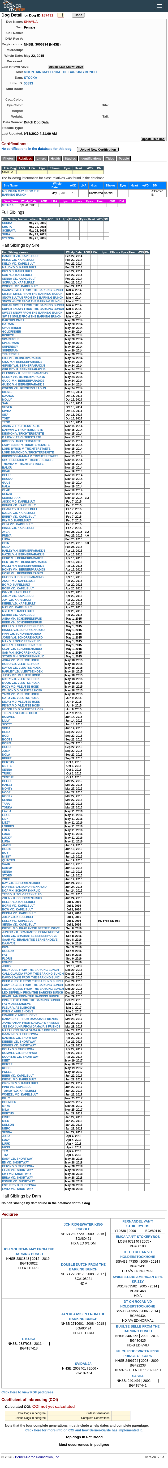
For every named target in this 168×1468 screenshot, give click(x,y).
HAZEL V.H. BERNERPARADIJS (23, 554)
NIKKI (6, 1147)
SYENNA (8, 238)
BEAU (6, 471)
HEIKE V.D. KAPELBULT (18, 260)
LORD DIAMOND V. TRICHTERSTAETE (28, 452)
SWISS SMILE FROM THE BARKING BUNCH (31, 316)
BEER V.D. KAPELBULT (18, 1075)
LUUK (6, 1143)
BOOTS (7, 739)
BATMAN (8, 324)
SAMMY (7, 868)
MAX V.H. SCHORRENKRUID (21, 641)
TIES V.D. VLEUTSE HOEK (19, 713)
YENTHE (8, 777)
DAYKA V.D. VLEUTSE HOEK (21, 667)
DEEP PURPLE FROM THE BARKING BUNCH (32, 981)
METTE (7, 766)
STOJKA (30, 77)
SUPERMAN (10, 350)
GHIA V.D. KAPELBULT (17, 524)
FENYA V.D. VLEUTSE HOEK (21, 705)
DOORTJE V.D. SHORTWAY (20, 1056)
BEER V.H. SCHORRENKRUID (22, 622)
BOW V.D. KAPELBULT (17, 909)
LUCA (6, 834)
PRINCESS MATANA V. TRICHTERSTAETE (30, 456)
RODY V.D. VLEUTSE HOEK (20, 686)
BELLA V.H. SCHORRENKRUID (22, 626)
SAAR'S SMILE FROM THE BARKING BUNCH (32, 290)
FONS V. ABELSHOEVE (17, 1011)
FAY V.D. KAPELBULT (16, 520)
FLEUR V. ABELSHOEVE (18, 1007)
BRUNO (7, 479)
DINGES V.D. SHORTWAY (19, 1045)
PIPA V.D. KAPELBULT (17, 271)
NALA (6, 486)
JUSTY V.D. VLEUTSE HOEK (21, 675)
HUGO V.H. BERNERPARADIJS (22, 577)
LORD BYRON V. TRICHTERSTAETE (26, 448)
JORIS (6, 966)
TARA (6, 803)
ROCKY (7, 796)
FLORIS (7, 958)
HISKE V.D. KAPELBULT (18, 528)
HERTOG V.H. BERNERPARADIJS (24, 562)
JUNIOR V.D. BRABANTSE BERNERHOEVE (31, 932)
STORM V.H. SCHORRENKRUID (23, 656)
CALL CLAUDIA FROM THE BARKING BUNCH (33, 973)
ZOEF (6, 879)
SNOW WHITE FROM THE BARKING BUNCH (31, 301)
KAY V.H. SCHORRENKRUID (21, 883)
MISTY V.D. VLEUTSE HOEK (21, 679)
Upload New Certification (98, 149)
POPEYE (8, 335)
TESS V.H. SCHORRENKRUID (22, 894)
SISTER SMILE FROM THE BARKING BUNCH (32, 294)
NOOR (6, 792)
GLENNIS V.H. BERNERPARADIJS (25, 373)
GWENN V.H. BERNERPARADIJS (24, 388)
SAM (5, 403)
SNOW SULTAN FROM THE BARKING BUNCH (33, 297)
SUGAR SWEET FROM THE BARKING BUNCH (33, 305)
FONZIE (7, 962)
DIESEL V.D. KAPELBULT (19, 1079)
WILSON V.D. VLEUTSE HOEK (22, 690)
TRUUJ (7, 773)
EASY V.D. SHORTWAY (17, 1158)
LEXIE (6, 815)
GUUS (6, 482)
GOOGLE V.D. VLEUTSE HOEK (22, 709)
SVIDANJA (83, 1364)
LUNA (6, 539)
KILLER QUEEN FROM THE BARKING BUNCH (33, 988)
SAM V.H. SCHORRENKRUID (21, 652)
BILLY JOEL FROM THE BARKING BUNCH (30, 970)
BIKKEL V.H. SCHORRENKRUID (23, 630)
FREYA (7, 535)
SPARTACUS (10, 339)
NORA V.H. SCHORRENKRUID (22, 645)
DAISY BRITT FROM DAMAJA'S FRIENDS (30, 1019)
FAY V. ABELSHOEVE (16, 1004)
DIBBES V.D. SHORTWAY (19, 1041)
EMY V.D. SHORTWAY (16, 1174)
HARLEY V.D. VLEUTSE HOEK (22, 671)
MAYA (6, 1106)
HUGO (6, 747)
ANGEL (7, 845)
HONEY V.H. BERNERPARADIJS (23, 569)
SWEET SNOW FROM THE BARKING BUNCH (32, 312)
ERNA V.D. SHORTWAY (17, 1177)
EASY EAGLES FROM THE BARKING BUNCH (32, 985)
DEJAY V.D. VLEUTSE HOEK (21, 701)
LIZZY (6, 822)
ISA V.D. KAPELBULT (16, 592)
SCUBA (7, 223)
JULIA (6, 1136)
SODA (6, 728)
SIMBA (6, 411)
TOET (6, 418)
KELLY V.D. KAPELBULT (18, 263)
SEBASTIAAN (11, 497)
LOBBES (8, 826)
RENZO (7, 494)
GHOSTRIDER (11, 328)
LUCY (6, 1140)
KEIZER (7, 1064)
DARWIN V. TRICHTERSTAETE (22, 430)
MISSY (6, 856)
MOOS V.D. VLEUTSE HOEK (21, 683)
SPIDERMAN (10, 343)
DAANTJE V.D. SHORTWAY (20, 1034)
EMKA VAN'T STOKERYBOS (138, 1237)
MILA (5, 1109)
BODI (5, 735)
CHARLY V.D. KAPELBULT (19, 509)
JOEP (6, 751)
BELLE (6, 475)
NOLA (6, 754)
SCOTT (7, 724)
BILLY (6, 1098)
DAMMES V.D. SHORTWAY (20, 1038)
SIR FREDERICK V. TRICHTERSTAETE (27, 460)
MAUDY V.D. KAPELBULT (19, 267)
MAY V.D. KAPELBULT (17, 607)
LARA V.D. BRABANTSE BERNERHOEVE (29, 936)
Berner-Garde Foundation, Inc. (37, 1457)
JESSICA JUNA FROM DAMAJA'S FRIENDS (31, 1026)
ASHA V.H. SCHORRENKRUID (22, 618)
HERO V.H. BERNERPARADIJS (22, 558)
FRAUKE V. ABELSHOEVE (19, 1015)
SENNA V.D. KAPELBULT (19, 278)
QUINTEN (8, 860)
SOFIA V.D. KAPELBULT (18, 282)
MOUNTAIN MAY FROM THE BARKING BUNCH (60, 72)
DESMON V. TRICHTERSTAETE (23, 433)
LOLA (6, 830)
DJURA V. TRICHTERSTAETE (21, 437)
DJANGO (8, 396)
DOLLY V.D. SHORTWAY (18, 1049)
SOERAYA (9, 230)
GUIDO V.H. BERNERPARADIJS (23, 384)
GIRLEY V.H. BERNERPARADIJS (24, 369)
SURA (6, 234)
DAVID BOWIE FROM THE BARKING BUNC (31, 977)
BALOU (7, 467)
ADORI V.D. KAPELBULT (18, 581)
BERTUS (8, 762)
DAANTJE (9, 943)
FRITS (6, 1117)
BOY (5, 853)
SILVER (7, 407)
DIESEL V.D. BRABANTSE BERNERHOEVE (31, 928)
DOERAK (8, 951)
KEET (6, 1060)
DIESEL (7, 392)
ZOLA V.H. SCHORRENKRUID (22, 898)
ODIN (5, 543)
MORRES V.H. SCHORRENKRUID (24, 886)
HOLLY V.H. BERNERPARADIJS (23, 565)
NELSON (8, 1124)
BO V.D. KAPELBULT (16, 584)
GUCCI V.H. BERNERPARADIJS (23, 380)
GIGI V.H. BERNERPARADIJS (21, 358)
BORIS (6, 743)
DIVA (5, 947)
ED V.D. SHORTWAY (15, 1162)
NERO (6, 1128)
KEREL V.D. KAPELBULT (18, 603)
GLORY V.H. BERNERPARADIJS (23, 377)
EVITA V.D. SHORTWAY (17, 1189)
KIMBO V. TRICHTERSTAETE (21, 441)
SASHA (138, 1376)
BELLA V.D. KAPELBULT (18, 902)
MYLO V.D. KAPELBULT (18, 611)
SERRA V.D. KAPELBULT (19, 615)
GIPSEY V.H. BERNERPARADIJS (24, 365)
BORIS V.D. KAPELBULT (18, 905)
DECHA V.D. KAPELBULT (19, 913)
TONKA (7, 807)
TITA (5, 1155)
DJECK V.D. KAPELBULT (18, 513)
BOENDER (9, 1102)
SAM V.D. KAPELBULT (17, 275)
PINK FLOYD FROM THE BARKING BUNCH (31, 1000)
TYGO (6, 422)
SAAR (6, 864)
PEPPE (7, 758)
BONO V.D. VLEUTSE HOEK (20, 664)
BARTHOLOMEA (13, 320)
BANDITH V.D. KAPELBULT (20, 256)
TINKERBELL (11, 354)
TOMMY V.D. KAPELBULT (19, 1090)
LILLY (6, 720)
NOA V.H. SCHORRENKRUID (21, 890)
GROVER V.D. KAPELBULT (20, 1083)
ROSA (6, 547)
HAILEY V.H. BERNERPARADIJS (23, 550)
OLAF (6, 490)
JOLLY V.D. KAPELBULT (18, 596)
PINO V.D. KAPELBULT (17, 1087)
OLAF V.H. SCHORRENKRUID (22, 649)
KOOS (6, 1068)
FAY (4, 954)
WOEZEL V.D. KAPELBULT (20, 286)
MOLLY (7, 399)
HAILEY (7, 785)
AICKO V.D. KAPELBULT (18, 501)
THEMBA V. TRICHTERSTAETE (22, 463)
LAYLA (6, 811)
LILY (5, 819)
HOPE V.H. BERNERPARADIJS (22, 573)
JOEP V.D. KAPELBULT (17, 917)
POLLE (7, 1072)
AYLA (6, 531)
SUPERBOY (10, 346)
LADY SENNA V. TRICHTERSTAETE (26, 445)
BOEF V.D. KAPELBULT (18, 588)
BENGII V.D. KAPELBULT (19, 505)
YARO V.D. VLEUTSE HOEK (20, 694)
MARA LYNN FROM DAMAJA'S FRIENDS (29, 1030)
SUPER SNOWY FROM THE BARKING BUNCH (33, 309)
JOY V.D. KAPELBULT (16, 599)
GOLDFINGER (11, 331)
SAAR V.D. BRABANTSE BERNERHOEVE (29, 939)
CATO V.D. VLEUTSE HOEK (20, 698)
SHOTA (7, 226)
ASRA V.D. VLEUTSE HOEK (20, 660)
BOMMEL (8, 717)
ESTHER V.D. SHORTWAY (19, 1185)
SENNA (7, 769)
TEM (5, 1151)
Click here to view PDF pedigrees (27, 1392)
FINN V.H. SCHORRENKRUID (21, 633)
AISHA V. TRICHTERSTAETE (21, 426)
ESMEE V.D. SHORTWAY (18, 1181)
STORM (7, 875)
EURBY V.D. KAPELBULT (19, 516)
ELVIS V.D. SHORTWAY (17, 1170)
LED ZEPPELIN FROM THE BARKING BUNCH (32, 992)
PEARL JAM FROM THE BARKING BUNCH (30, 996)
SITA (5, 414)
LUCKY (7, 837)
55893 (28, 83)
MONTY (7, 788)
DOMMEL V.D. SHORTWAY (20, 1053)
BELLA (7, 781)
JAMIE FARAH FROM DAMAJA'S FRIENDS (30, 1022)
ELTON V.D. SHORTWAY (18, 1166)
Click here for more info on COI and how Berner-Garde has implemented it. (83, 1430)
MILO (5, 1121)
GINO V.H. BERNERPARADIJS (22, 362)
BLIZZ (6, 732)
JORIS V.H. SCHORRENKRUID (22, 637)
